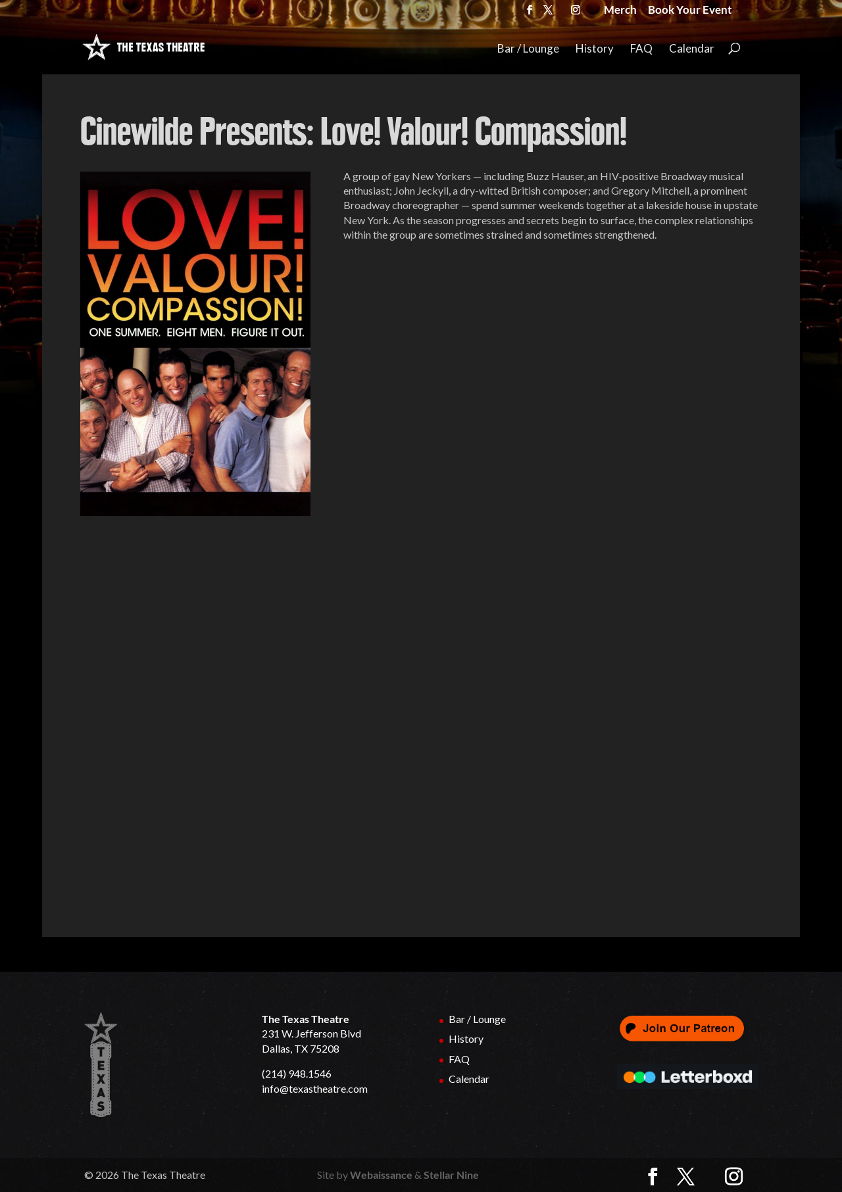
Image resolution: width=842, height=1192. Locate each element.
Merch (620, 11)
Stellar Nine (451, 1174)
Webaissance (381, 1174)
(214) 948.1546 (297, 1073)
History (595, 49)
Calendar (691, 49)
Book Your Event (690, 11)
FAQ (641, 49)
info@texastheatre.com (315, 1088)
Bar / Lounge (528, 49)
